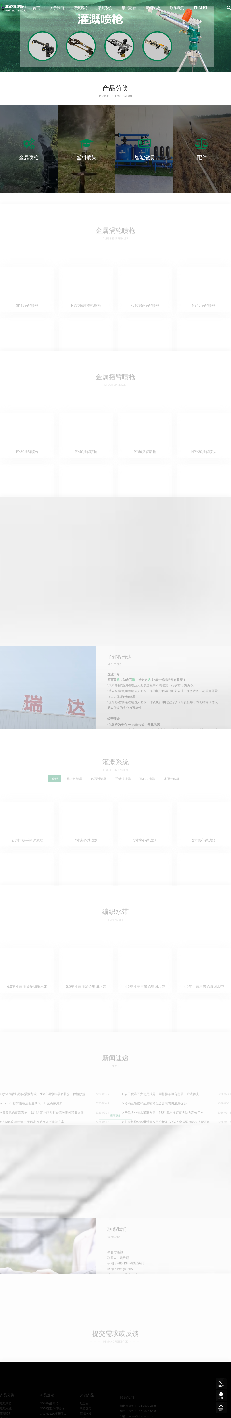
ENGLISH (201, 8)
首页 (36, 8)
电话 (221, 1384)
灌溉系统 (105, 8)
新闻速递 (153, 8)
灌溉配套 (129, 8)
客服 (221, 1395)
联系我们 (177, 8)
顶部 (221, 1407)
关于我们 (57, 8)
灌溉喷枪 (81, 8)
